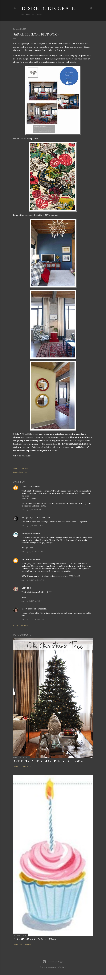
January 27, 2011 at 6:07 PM (33, 619)
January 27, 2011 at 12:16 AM (32, 552)
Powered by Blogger (53, 961)
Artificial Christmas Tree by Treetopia (48, 761)
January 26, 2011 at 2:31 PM (32, 526)
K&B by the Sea (29, 533)
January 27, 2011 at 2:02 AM (33, 580)
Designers (23, 472)
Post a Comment (21, 626)
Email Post (24, 468)
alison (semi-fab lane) (32, 609)
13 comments (25, 766)
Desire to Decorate (48, 8)
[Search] (91, 7)
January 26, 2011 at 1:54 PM (32, 510)
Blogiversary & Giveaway (34, 939)
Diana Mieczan (29, 486)
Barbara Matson (29, 559)
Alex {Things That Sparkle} (34, 517)
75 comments (25, 944)
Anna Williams (60, 967)
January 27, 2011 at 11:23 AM (32, 601)
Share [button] (15, 468)
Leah (24, 588)
